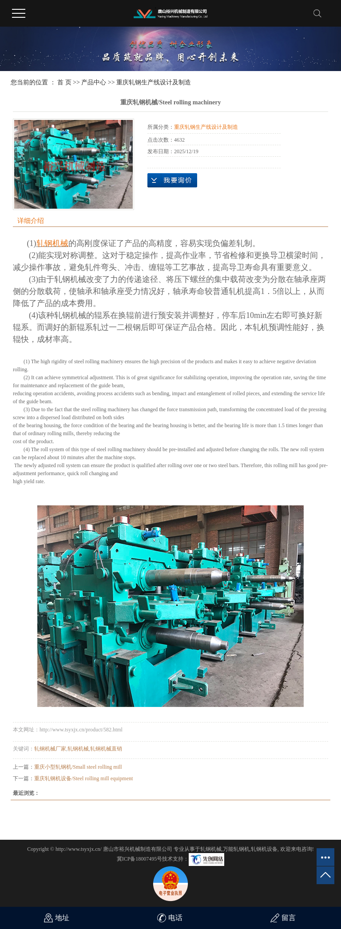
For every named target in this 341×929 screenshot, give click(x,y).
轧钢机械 (78, 749)
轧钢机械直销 (106, 749)
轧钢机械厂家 (50, 749)
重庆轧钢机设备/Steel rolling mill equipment (83, 778)
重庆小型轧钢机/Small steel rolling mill (78, 767)
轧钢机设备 (264, 849)
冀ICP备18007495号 (140, 859)
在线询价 (172, 180)
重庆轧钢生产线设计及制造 (153, 82)
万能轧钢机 (236, 849)
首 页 (64, 82)
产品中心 (93, 82)
